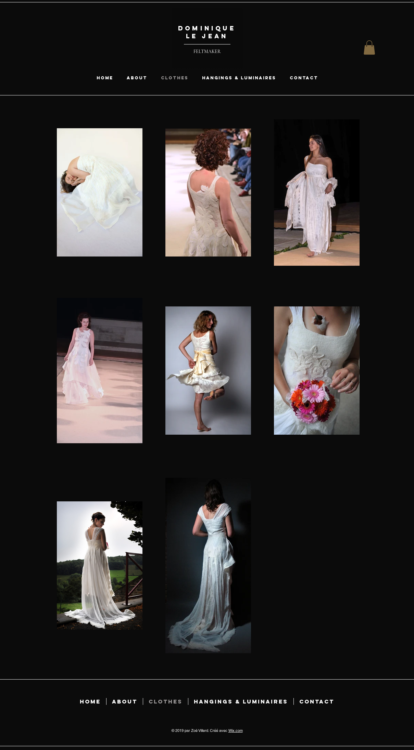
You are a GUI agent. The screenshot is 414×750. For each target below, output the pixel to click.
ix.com (237, 730)
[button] (369, 47)
